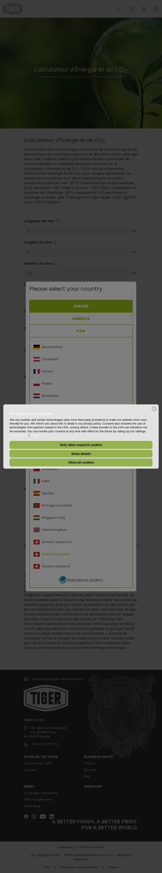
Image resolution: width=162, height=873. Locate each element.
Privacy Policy (19, 435)
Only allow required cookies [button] (81, 445)
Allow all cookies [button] (81, 462)
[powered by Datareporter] (154, 411)
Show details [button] (81, 454)
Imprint (35, 435)
